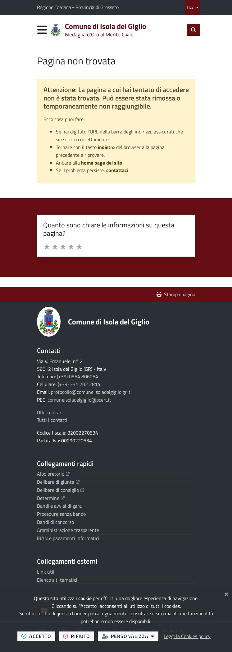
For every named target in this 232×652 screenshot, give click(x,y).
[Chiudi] (226, 593)
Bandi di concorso (55, 522)
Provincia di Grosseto (97, 7)
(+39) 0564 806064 (77, 376)
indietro (106, 147)
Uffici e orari (50, 412)
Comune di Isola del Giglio (108, 321)
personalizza (130, 636)
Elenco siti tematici (57, 580)
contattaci (117, 170)
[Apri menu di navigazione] (42, 29)
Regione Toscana (54, 7)
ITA (190, 7)
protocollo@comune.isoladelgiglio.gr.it (90, 392)
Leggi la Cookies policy (187, 636)
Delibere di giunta (58, 482)
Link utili (46, 571)
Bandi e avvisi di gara (59, 506)
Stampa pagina (176, 294)
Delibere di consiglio (60, 490)
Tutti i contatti (52, 420)
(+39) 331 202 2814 (79, 384)
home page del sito (101, 162)
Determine (51, 498)
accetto (38, 636)
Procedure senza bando (61, 514)
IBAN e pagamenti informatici (68, 538)
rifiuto (78, 636)
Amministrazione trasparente (68, 530)
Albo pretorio (53, 473)
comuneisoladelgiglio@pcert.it (79, 399)
